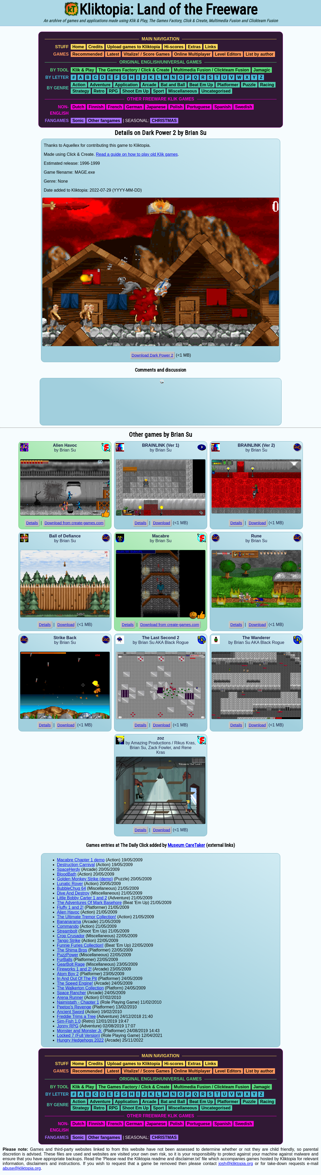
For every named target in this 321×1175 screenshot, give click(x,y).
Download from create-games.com (73, 523)
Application (126, 84)
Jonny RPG (68, 1026)
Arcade (149, 84)
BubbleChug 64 (71, 888)
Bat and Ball (173, 84)
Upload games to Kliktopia (133, 47)
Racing (267, 84)
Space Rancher (71, 993)
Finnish (96, 107)
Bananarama (69, 921)
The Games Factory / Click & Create (133, 70)
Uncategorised (216, 91)
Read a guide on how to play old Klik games (137, 154)
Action (78, 84)
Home (78, 47)
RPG (113, 91)
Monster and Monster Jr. (80, 1030)
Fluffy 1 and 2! (70, 907)
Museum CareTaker (186, 845)
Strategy (80, 91)
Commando (68, 926)
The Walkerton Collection (80, 988)
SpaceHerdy (68, 869)
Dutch (78, 107)
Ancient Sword (70, 1011)
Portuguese (198, 107)
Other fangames (104, 120)
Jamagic (261, 70)
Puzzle (249, 84)
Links (210, 47)
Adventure (100, 84)
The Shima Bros (72, 950)
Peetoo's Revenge (74, 1007)
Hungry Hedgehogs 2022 (80, 1040)
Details (32, 523)
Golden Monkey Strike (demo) (85, 879)
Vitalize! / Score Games (147, 54)
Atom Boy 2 (68, 974)
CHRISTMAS (164, 120)
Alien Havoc (68, 912)
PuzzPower (67, 955)
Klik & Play (83, 70)
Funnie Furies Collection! (80, 945)
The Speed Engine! (75, 983)
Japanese (156, 107)
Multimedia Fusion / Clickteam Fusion (211, 70)
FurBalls (65, 959)
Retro (99, 91)
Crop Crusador (71, 936)
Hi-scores (174, 47)
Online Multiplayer (192, 54)
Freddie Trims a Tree (76, 1016)
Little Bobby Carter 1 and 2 (82, 898)
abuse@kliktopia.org (22, 1168)
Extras (194, 47)
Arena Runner (70, 997)
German (134, 107)
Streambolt (67, 931)
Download (161, 523)
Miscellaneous (182, 91)
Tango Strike (68, 940)
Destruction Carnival (76, 864)
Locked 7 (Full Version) (78, 1035)
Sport (158, 91)
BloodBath (67, 874)
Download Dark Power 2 (152, 355)
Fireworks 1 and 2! (74, 969)
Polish (176, 107)
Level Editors (228, 54)
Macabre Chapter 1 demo (81, 860)
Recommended (87, 54)
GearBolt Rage (71, 964)
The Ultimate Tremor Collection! (86, 917)
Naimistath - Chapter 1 (78, 1002)
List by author (259, 54)
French (115, 107)
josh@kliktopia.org (235, 1163)
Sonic (78, 120)
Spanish (222, 107)
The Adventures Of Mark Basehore (89, 902)
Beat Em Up (201, 84)
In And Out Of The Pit (77, 978)
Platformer (227, 84)
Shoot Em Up (135, 91)
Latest (113, 54)
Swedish (243, 107)
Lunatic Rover (70, 883)
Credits (95, 47)
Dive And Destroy (73, 893)
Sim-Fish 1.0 (69, 1021)
